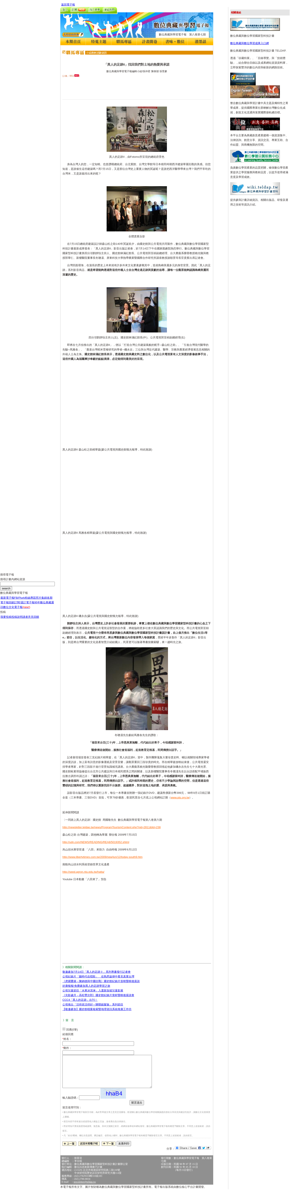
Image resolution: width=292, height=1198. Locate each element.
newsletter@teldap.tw (85, 1188)
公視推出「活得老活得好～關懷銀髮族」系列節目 (92, 1004)
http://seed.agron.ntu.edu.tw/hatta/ (83, 871)
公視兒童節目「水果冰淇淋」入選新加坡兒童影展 (92, 990)
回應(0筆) (72, 1029)
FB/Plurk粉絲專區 (25, 601)
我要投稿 (5, 620)
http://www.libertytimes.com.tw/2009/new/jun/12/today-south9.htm (102, 857)
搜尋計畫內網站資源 (12, 582)
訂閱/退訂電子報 (24, 605)
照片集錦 (41, 601)
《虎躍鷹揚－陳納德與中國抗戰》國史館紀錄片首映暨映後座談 (101, 981)
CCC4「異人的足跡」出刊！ (79, 999)
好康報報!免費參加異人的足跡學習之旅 (86, 985)
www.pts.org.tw (180, 797)
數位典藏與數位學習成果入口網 (249, 43)
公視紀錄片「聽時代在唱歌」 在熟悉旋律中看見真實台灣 (98, 976)
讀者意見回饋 (31, 620)
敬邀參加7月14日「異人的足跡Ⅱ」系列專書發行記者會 (96, 971)
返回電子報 (68, 4)
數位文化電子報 (16, 610)
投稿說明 (17, 620)
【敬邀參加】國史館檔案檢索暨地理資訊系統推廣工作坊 (96, 1009)
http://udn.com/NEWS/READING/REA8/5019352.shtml (95, 842)
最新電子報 (7, 601)
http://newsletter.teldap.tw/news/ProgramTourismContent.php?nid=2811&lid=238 (111, 827)
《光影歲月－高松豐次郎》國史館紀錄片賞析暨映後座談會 (98, 995)
